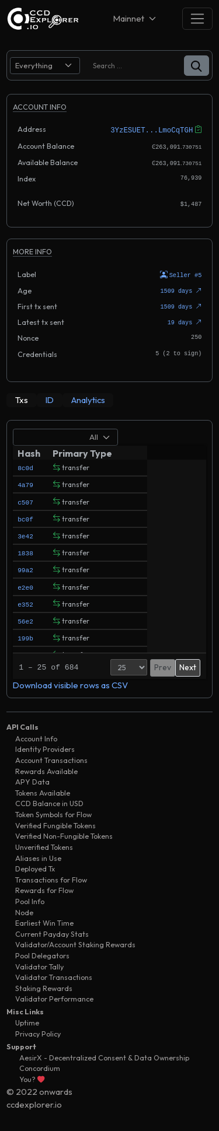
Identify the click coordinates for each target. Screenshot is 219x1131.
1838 (25, 551)
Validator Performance (54, 997)
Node (24, 910)
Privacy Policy (38, 1032)
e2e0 (25, 584)
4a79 (25, 482)
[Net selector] (135, 18)
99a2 (25, 567)
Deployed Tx (35, 867)
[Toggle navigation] (197, 18)
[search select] (45, 65)
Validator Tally (39, 964)
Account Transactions (51, 758)
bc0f (25, 517)
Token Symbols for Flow (53, 812)
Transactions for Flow (51, 877)
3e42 (25, 534)
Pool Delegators (42, 954)
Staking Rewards (43, 986)
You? (31, 1077)
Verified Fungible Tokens (55, 823)
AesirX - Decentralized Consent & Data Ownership (104, 1056)
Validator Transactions (53, 975)
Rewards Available (46, 769)
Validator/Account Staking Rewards (75, 943)
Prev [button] (162, 665)
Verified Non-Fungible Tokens (64, 834)
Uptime (27, 1021)
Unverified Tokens (44, 845)
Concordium (39, 1066)
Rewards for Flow (44, 888)
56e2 (25, 619)
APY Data (32, 780)
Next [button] (187, 665)
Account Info (36, 737)
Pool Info (29, 899)
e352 (25, 602)
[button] (196, 65)
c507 (25, 499)
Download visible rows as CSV (70, 683)
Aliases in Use (38, 856)
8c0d (25, 465)
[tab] (21, 398)
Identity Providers (45, 747)
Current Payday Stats (52, 931)
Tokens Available (42, 791)
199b (25, 636)
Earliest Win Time (44, 921)
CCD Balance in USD (49, 801)
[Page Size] (128, 665)
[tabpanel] (109, 557)
